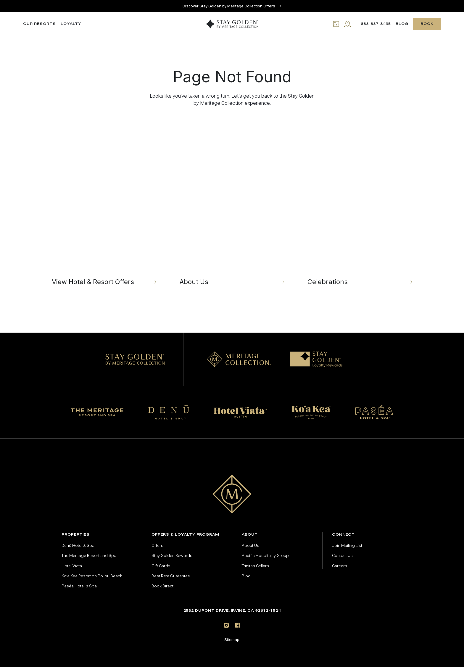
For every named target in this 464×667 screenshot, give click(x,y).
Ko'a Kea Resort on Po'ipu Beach (92, 576)
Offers (157, 545)
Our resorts (39, 24)
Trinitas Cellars (255, 566)
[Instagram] (226, 625)
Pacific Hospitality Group (265, 555)
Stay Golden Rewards (172, 555)
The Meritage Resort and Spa (89, 555)
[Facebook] (237, 625)
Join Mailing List (347, 545)
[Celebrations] (359, 208)
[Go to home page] (232, 494)
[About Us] (232, 208)
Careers (339, 566)
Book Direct (162, 586)
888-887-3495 (376, 24)
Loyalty (71, 24)
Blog (402, 24)
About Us (250, 545)
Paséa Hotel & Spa (79, 586)
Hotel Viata (72, 566)
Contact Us (342, 555)
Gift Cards (161, 566)
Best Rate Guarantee (171, 576)
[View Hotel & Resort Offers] (104, 208)
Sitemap (231, 639)
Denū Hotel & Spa (78, 545)
